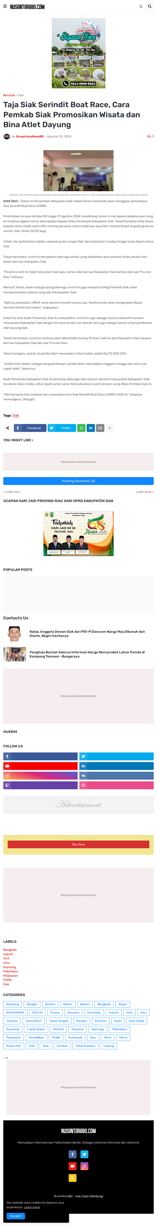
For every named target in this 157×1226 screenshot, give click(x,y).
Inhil (6, 958)
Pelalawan (10, 976)
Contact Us (85, 1205)
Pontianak (75, 1037)
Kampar (81, 1021)
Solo (46, 1046)
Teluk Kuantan (85, 1046)
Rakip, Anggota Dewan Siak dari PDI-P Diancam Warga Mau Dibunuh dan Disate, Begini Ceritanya (87, 634)
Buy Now (78, 844)
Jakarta (11, 1021)
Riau (93, 1037)
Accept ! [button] (15, 1216)
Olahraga (97, 1029)
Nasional (77, 1029)
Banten (50, 1004)
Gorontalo (94, 1012)
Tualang (108, 1046)
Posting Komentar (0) (78, 481)
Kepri (117, 1021)
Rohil (107, 1037)
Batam (67, 1004)
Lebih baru (12, 492)
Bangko (32, 1004)
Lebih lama (144, 492)
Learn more (32, 1207)
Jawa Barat (33, 1021)
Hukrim (8, 954)
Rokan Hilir (13, 1046)
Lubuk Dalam (36, 1029)
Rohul (123, 1037)
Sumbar (62, 1046)
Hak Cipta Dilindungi (89, 1196)
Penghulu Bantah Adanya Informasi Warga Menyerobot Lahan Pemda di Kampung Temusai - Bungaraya (87, 654)
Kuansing (9, 967)
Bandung (12, 1004)
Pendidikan (36, 1037)
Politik (7, 980)
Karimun (100, 1021)
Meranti (58, 1029)
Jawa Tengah (58, 1021)
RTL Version (105, 1205)
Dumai (54, 1012)
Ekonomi (73, 1012)
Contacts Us (15, 617)
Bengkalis (10, 950)
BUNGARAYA (15, 1012)
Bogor (123, 1004)
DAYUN (37, 1012)
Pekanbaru (10, 971)
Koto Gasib (136, 1021)
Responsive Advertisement (78, 461)
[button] (5, 6)
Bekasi (84, 1004)
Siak (21, 95)
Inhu (6, 963)
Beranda (9, 95)
